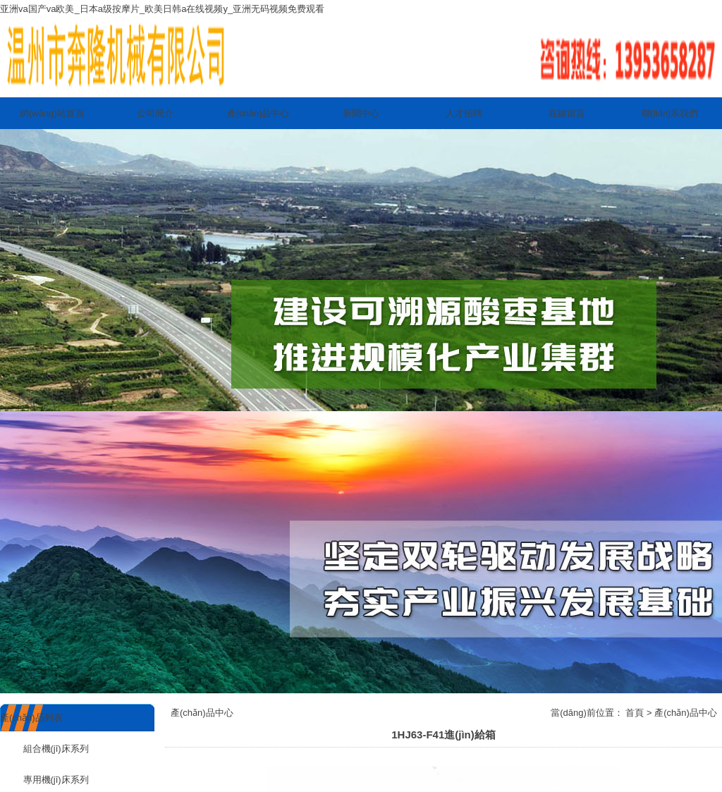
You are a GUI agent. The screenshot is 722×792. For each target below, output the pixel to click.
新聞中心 (361, 113)
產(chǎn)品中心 (258, 113)
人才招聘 (464, 113)
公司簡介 (155, 113)
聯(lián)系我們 (670, 113)
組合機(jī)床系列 (44, 748)
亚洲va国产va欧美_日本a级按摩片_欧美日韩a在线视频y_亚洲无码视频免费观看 (162, 9)
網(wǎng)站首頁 (52, 113)
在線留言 (567, 113)
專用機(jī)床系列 (44, 779)
